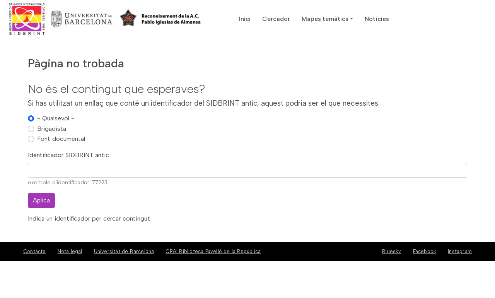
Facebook (425, 251)
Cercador (276, 18)
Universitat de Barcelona (124, 251)
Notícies (377, 18)
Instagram (460, 251)
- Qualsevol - (55, 118)
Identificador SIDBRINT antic (68, 155)
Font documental (61, 138)
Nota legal (70, 251)
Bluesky (391, 251)
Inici (245, 18)
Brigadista (51, 128)
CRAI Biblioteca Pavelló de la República (213, 251)
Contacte (34, 251)
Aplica (41, 200)
